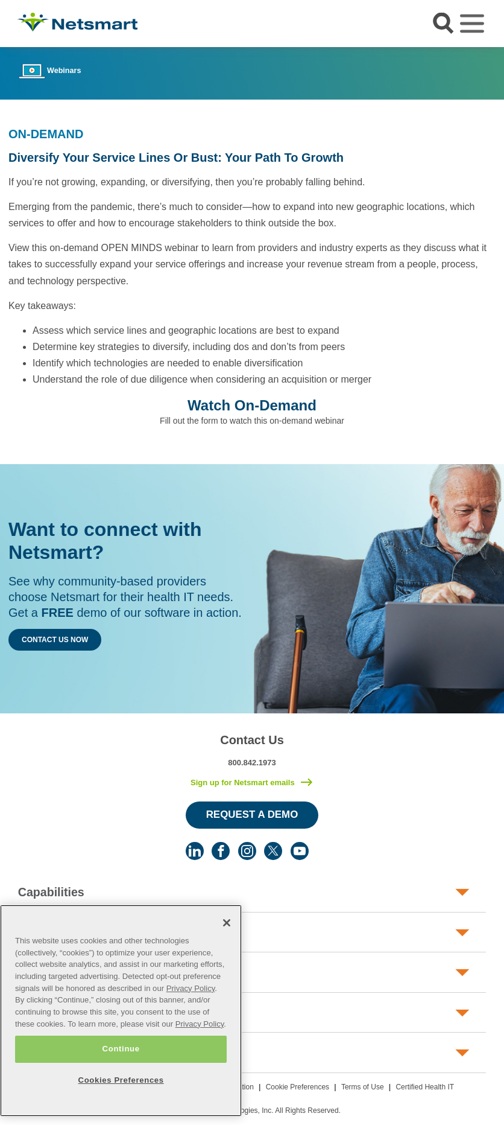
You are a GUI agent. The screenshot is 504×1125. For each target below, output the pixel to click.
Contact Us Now (55, 640)
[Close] (226, 923)
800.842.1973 (252, 762)
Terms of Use (362, 1087)
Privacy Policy (190, 988)
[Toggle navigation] (472, 23)
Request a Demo (252, 814)
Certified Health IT (424, 1087)
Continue (121, 1048)
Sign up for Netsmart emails (243, 782)
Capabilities (51, 892)
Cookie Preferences (297, 1087)
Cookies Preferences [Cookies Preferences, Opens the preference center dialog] (121, 1080)
